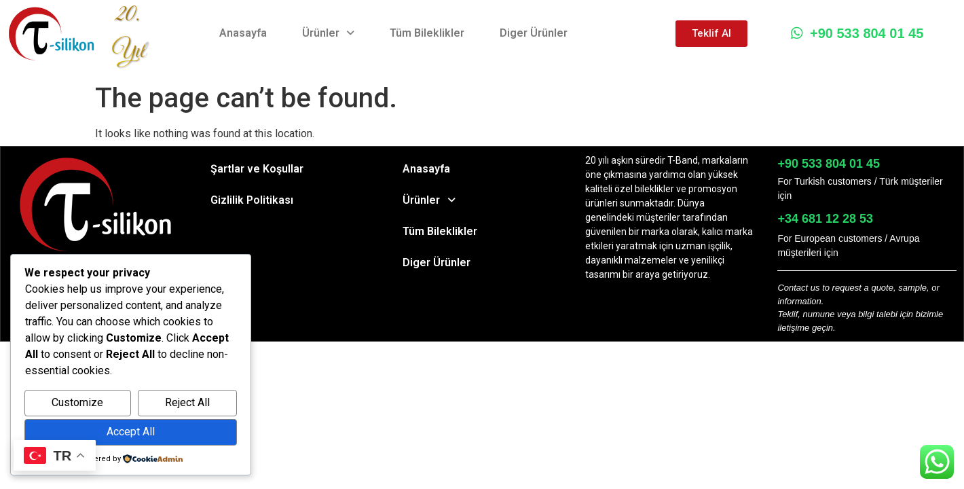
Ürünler (328, 32)
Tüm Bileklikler (427, 32)
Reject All (187, 402)
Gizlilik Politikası (251, 200)
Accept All (131, 431)
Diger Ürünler (534, 32)
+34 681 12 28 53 (825, 218)
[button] (328, 33)
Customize (77, 402)
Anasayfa (243, 32)
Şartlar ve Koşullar (256, 168)
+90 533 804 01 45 (857, 33)
